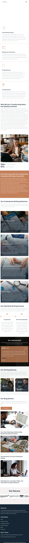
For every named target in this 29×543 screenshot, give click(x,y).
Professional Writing (5, 523)
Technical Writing (4, 525)
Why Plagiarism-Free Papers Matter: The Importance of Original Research (12, 481)
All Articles (6, 408)
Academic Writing (4, 521)
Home (2, 519)
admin (2, 429)
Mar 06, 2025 (7, 454)
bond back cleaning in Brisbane (17, 123)
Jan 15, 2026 (7, 429)
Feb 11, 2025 (7, 478)
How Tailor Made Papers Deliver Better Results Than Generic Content (11, 432)
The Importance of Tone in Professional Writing (12, 457)
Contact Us (3, 529)
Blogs (2, 527)
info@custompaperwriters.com (9, 536)
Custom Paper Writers (14, 542)
